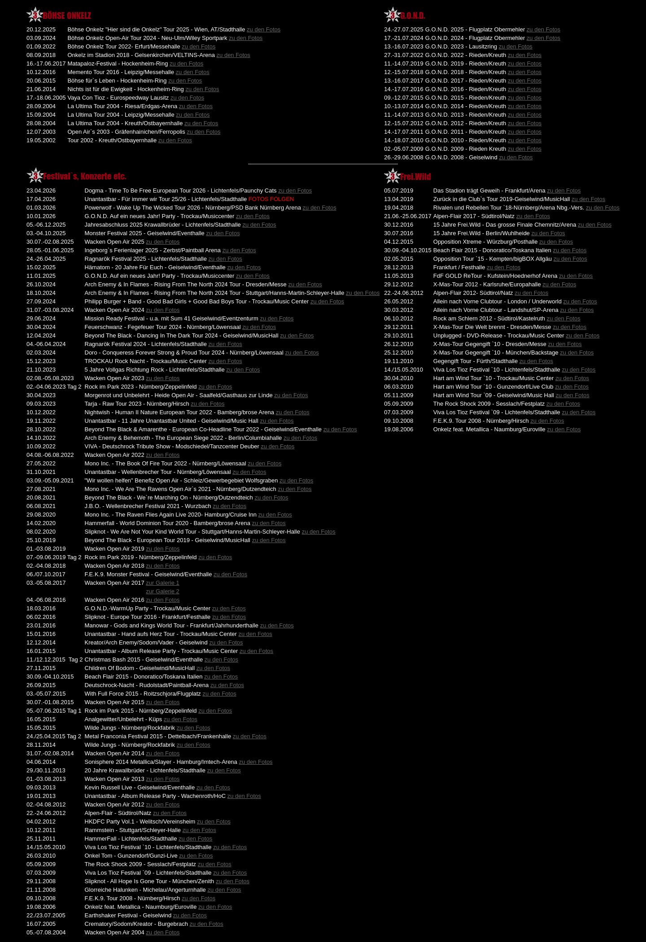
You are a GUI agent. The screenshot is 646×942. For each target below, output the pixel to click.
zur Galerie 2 (162, 591)
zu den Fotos (263, 29)
